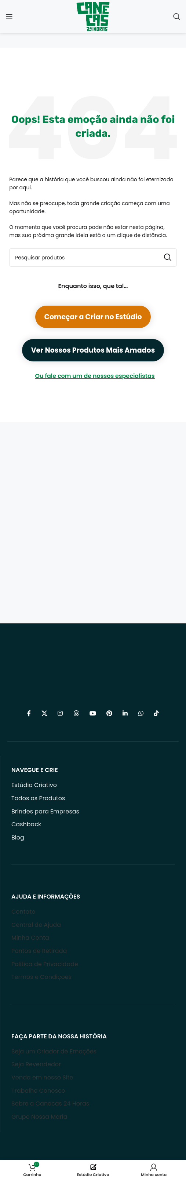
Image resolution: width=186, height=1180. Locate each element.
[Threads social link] (76, 713)
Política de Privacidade (44, 964)
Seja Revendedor (36, 1064)
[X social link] (44, 713)
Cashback (26, 824)
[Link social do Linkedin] (125, 713)
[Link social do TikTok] (156, 713)
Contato (23, 911)
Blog (17, 837)
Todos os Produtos (38, 798)
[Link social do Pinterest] (109, 713)
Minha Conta (30, 937)
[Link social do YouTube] (92, 713)
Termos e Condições (41, 977)
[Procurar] (176, 16)
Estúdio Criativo (34, 785)
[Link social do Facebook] (29, 713)
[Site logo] (93, 16)
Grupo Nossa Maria (39, 1116)
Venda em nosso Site (42, 1077)
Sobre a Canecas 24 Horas (50, 1103)
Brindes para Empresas (45, 811)
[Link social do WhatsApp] (141, 713)
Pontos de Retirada (39, 951)
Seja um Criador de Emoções (53, 1051)
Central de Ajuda (36, 925)
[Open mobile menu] (9, 16)
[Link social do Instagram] (60, 713)
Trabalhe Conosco (38, 1090)
